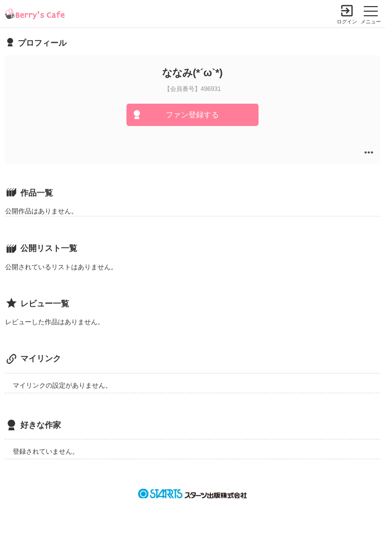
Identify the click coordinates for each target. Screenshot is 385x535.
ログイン (347, 21)
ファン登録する (192, 114)
